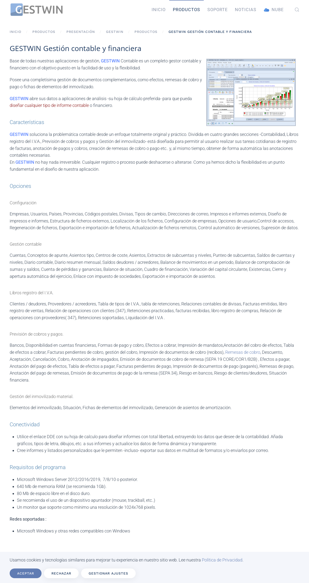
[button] (297, 9)
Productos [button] (186, 9)
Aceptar (25, 573)
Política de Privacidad (222, 559)
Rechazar (61, 573)
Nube (274, 9)
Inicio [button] (159, 9)
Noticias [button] (245, 9)
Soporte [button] (217, 9)
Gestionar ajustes (108, 573)
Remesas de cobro (242, 352)
